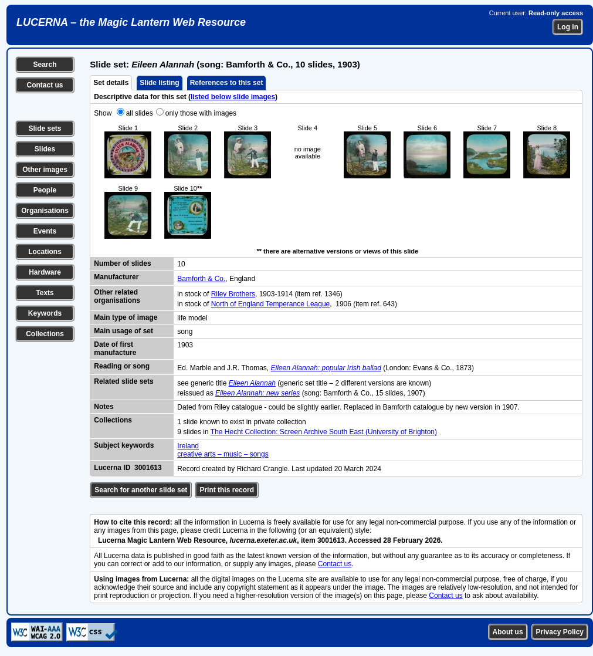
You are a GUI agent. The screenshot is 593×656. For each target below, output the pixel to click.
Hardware (45, 272)
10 (181, 264)
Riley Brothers (233, 294)
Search (44, 64)
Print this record (226, 490)
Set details (110, 83)
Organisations (45, 211)
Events (44, 231)
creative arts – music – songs (222, 454)
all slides (139, 113)
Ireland (188, 446)
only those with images (200, 113)
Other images (44, 169)
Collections (45, 334)
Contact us (44, 85)
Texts (44, 293)
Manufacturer (116, 277)
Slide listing (159, 83)
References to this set (226, 83)
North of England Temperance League (270, 304)
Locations (45, 252)
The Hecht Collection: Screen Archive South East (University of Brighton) (324, 432)
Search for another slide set (140, 490)
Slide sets (44, 128)
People (44, 190)
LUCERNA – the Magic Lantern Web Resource (131, 22)
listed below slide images (233, 97)
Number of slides (122, 263)
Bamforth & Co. (201, 279)
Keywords (45, 313)
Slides (45, 149)
